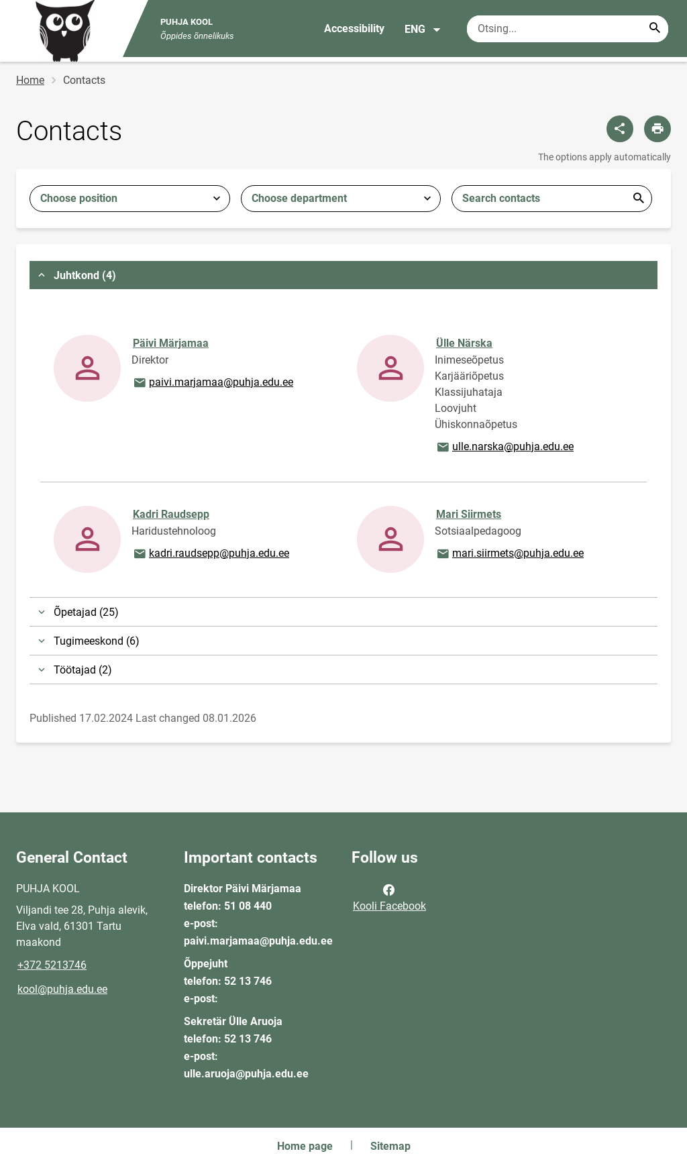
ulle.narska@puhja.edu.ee (504, 447)
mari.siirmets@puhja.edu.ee (509, 554)
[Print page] (657, 128)
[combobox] (130, 198)
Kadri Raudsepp (171, 514)
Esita (638, 198)
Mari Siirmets (468, 514)
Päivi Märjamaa (171, 343)
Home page (305, 1146)
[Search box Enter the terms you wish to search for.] (567, 28)
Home (30, 80)
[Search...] (654, 28)
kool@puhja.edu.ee (62, 989)
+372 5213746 (52, 965)
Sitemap (390, 1146)
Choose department (299, 198)
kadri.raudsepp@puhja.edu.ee (210, 554)
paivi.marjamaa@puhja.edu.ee (212, 383)
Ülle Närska (464, 343)
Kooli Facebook (389, 897)
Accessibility (354, 28)
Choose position (78, 198)
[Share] (619, 128)
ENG (423, 29)
